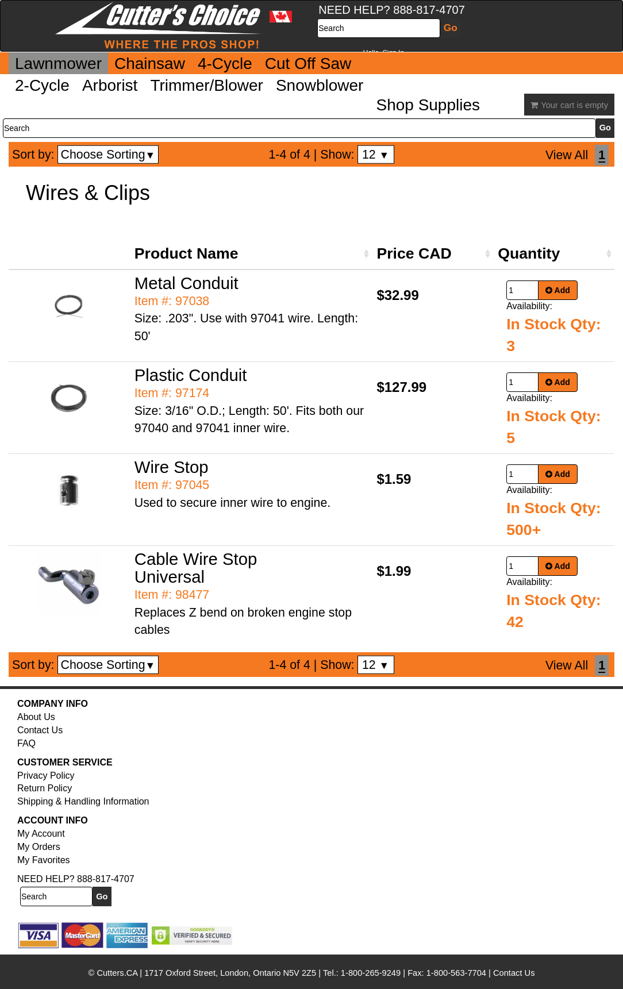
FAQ (26, 743)
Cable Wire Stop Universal (195, 567)
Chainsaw (149, 63)
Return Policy (44, 788)
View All (566, 155)
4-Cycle (225, 63)
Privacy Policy (46, 775)
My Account (41, 833)
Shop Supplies (428, 105)
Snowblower (320, 85)
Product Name (186, 253)
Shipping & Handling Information (83, 801)
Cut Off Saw (308, 63)
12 (375, 154)
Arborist (109, 85)
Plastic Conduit (190, 374)
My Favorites (43, 860)
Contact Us (40, 730)
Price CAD (413, 253)
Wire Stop (171, 466)
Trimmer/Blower (206, 85)
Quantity (529, 253)
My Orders (38, 847)
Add (557, 290)
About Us (36, 717)
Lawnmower (58, 63)
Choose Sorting (108, 154)
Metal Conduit (186, 283)
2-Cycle (42, 85)
